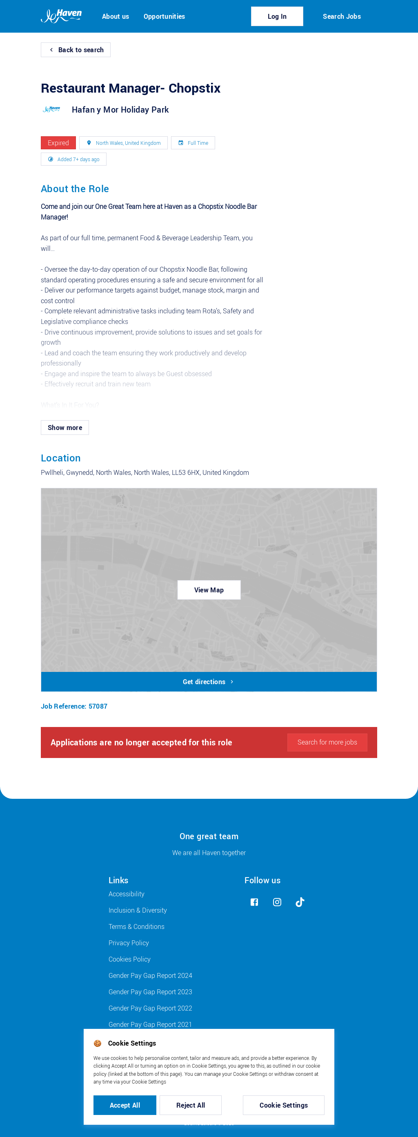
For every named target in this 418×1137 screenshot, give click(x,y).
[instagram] (277, 902)
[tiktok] (300, 902)
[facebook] (254, 902)
